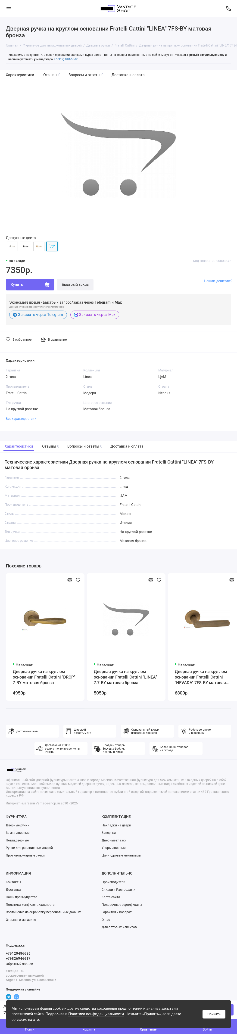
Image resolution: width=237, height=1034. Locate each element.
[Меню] (8, 8)
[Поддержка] (228, 8)
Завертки (109, 833)
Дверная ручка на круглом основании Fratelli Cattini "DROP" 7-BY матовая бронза (44, 677)
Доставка (13, 889)
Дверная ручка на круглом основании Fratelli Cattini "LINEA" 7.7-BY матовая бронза (125, 677)
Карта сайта (111, 897)
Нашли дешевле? (218, 281)
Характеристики (20, 75)
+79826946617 (18, 958)
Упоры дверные (113, 848)
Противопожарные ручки (25, 855)
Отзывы (51, 75)
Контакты (13, 882)
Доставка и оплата (128, 75)
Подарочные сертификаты (122, 904)
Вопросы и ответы (86, 75)
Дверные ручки (17, 825)
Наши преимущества (21, 897)
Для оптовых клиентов (119, 927)
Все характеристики (21, 418)
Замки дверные (17, 833)
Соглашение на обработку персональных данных (43, 912)
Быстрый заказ (75, 284)
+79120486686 (18, 953)
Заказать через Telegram (38, 314)
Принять (214, 1014)
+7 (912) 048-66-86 (65, 59)
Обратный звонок (19, 964)
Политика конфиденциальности (96, 1014)
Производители (113, 882)
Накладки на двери (116, 825)
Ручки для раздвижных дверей (29, 848)
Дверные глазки (114, 840)
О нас (106, 920)
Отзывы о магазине (21, 920)
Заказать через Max (95, 314)
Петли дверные (17, 840)
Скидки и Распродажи (118, 889)
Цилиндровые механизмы (121, 855)
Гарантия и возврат (117, 912)
